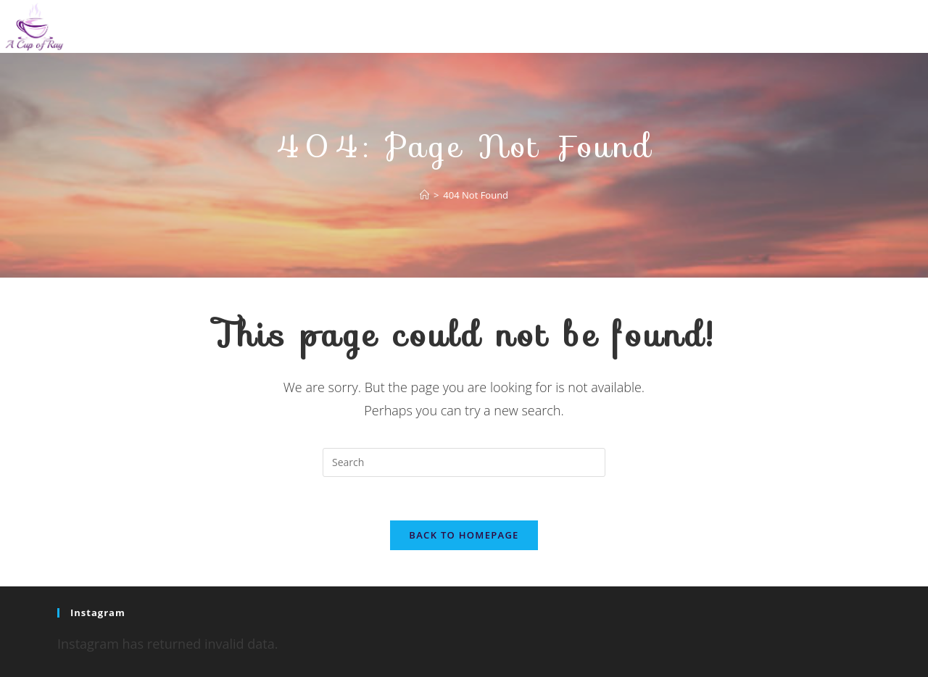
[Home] (424, 195)
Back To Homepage (463, 534)
